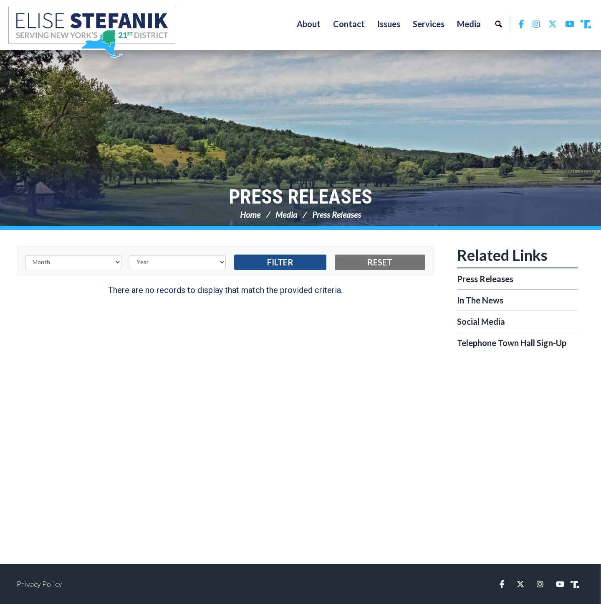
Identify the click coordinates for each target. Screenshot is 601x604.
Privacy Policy (39, 584)
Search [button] (498, 23)
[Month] (73, 262)
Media (286, 214)
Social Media (481, 321)
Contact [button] (349, 24)
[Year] (178, 262)
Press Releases (300, 197)
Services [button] (428, 24)
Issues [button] (388, 24)
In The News (480, 300)
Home (250, 214)
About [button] (309, 24)
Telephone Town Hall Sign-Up (511, 343)
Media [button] (469, 24)
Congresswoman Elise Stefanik (91, 32)
